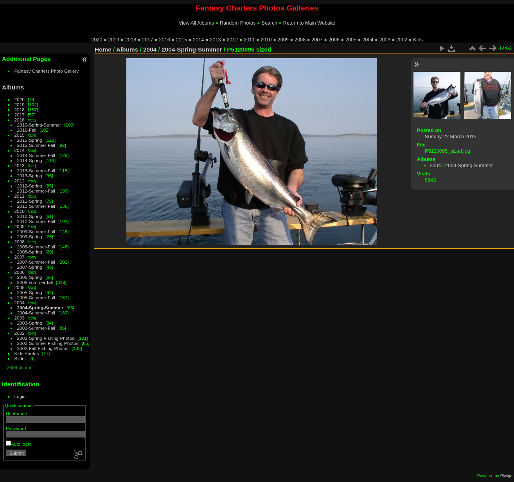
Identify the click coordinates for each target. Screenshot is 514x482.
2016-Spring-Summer (39, 124)
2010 (266, 40)
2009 (283, 40)
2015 (181, 40)
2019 (113, 40)
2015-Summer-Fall (36, 145)
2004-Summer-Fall (36, 312)
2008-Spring (29, 251)
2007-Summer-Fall (36, 261)
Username (16, 413)
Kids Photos (26, 353)
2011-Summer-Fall (36, 206)
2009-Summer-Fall (36, 231)
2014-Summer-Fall (36, 155)
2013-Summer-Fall (36, 170)
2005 (350, 40)
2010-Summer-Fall (36, 221)
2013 (215, 40)
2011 (249, 40)
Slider (20, 358)
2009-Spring (29, 236)
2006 (333, 40)
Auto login (18, 443)
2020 (96, 40)
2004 (367, 40)
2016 (164, 40)
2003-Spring (29, 322)
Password (16, 428)
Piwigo (506, 475)
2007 (316, 40)
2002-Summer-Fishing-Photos (48, 343)
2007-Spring (29, 267)
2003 (384, 40)
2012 (232, 40)
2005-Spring (29, 292)
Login (20, 396)
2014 (198, 40)
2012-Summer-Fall (36, 190)
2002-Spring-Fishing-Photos (46, 338)
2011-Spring (29, 201)
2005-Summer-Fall (36, 297)
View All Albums (196, 23)
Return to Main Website (309, 23)
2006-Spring (29, 277)
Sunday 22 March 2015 (450, 136)
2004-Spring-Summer (40, 307)
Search (269, 23)
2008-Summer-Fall (36, 246)
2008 (300, 40)
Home (103, 49)
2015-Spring (29, 140)
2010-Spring (29, 216)
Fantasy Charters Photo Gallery (46, 70)
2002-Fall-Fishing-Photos (42, 348)
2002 (401, 40)
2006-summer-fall (35, 282)
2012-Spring (29, 185)
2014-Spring (29, 160)
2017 (147, 40)
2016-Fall (26, 129)
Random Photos (238, 23)
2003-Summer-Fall (36, 327)
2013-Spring (29, 175)
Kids (418, 40)
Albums (13, 87)
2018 (130, 40)
